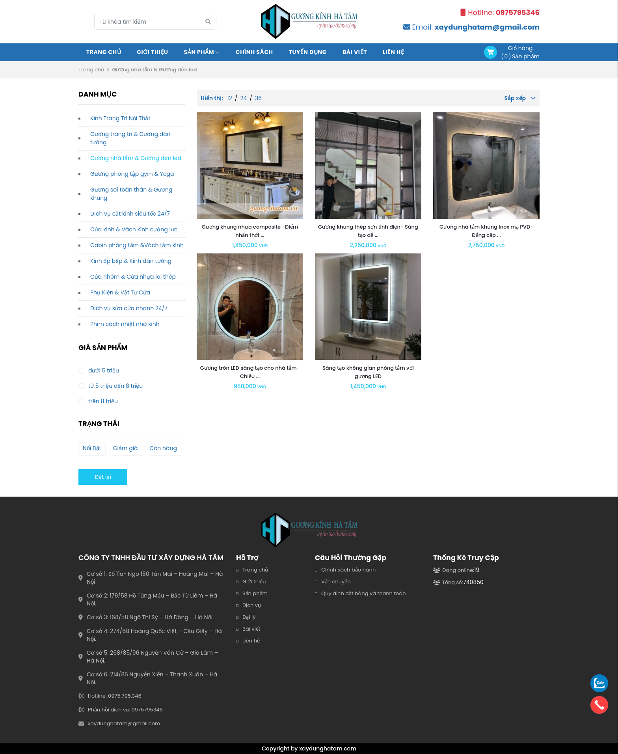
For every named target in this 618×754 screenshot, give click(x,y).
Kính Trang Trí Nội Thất (120, 118)
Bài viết (355, 52)
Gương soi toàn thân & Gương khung (131, 194)
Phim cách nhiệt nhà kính (125, 324)
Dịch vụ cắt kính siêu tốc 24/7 (130, 214)
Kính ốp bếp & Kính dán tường (130, 261)
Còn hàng (163, 448)
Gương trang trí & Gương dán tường (130, 138)
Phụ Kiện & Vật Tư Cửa (120, 292)
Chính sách (254, 52)
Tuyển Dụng (308, 52)
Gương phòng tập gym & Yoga (132, 174)
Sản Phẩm (202, 52)
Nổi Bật (92, 448)
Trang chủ (103, 52)
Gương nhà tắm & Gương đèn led (135, 158)
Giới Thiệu (152, 52)
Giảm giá (125, 448)
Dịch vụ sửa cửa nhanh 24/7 (129, 308)
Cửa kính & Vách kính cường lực (133, 229)
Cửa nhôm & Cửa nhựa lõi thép (133, 277)
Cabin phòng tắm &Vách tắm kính (137, 245)
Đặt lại (103, 477)
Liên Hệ (393, 52)
